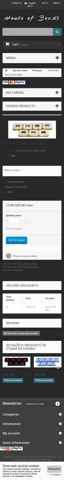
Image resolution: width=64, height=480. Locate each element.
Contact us (17, 3)
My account (11, 433)
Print (10, 192)
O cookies (55, 474)
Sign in (56, 3)
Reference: (8, 150)
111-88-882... (10, 370)
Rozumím (54, 468)
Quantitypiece (13, 215)
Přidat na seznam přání (24, 256)
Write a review (11, 170)
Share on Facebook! (16, 187)
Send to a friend (16, 182)
